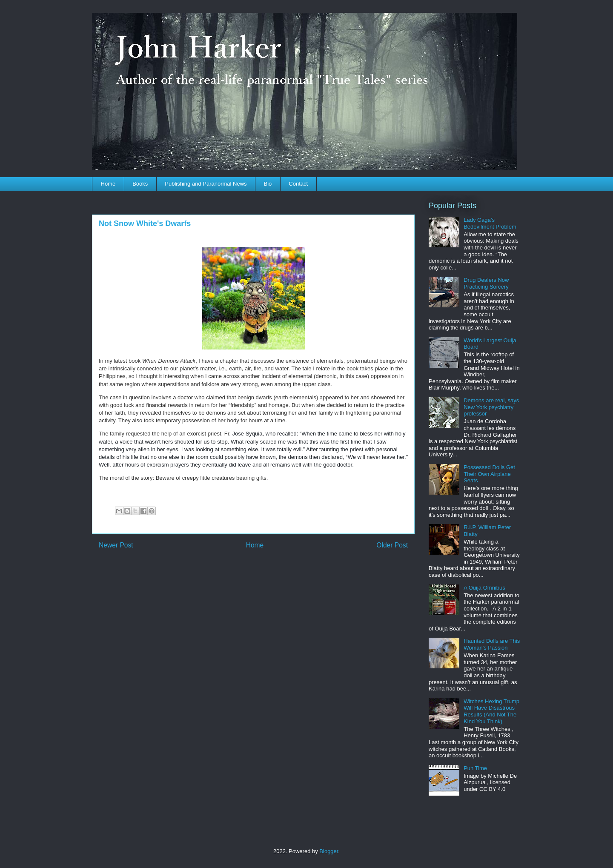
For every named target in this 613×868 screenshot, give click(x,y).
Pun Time (475, 768)
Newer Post (116, 545)
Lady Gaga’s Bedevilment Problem (490, 223)
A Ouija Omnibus (484, 587)
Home (108, 183)
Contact (298, 183)
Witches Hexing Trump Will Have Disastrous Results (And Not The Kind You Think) (491, 711)
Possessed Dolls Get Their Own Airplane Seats (489, 474)
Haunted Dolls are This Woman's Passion (492, 644)
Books (140, 183)
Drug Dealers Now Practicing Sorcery (486, 283)
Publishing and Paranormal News (205, 183)
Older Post (392, 545)
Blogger (328, 851)
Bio (268, 183)
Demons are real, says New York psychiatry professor (491, 407)
